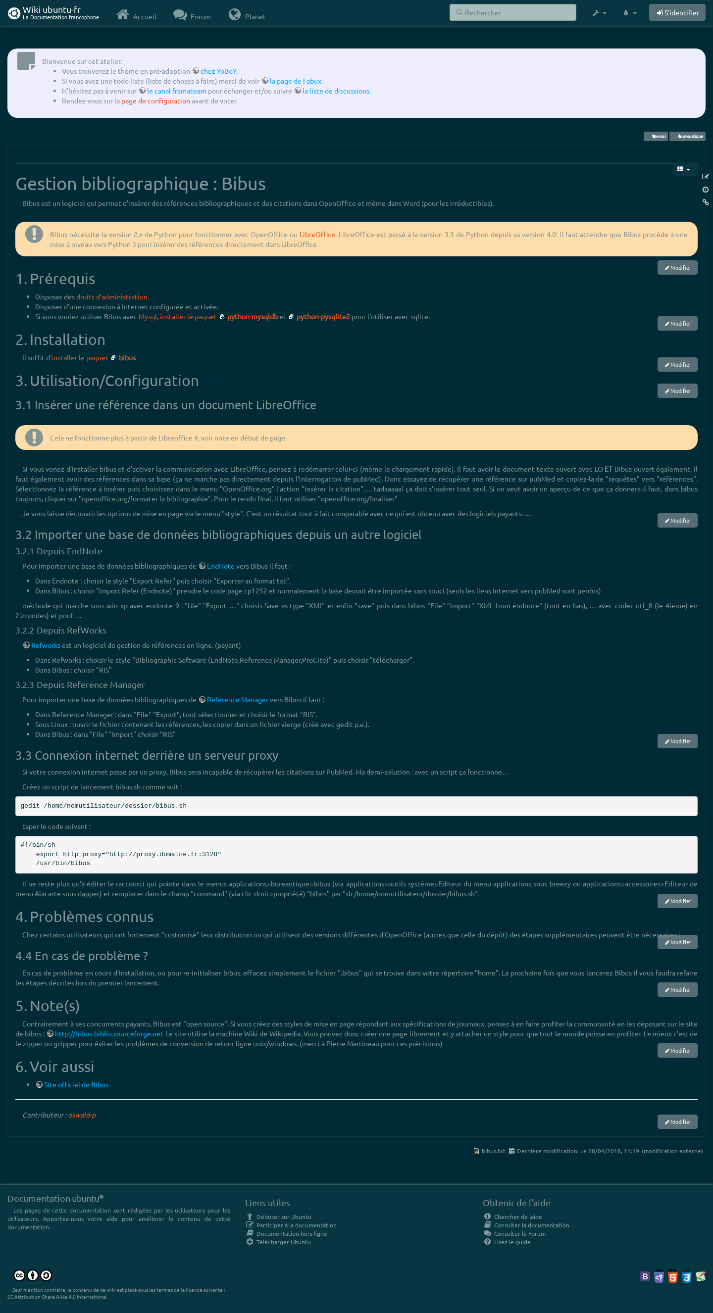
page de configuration (155, 100)
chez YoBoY (218, 70)
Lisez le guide (507, 1242)
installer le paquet (188, 316)
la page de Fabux (295, 80)
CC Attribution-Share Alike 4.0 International (57, 1296)
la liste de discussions (336, 90)
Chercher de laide (512, 1216)
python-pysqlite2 (323, 316)
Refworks (45, 644)
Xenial (655, 136)
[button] (599, 13)
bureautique (687, 136)
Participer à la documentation (291, 1225)
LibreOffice (317, 234)
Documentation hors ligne (286, 1233)
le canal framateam (176, 90)
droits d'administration (112, 296)
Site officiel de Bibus (76, 1084)
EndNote (221, 565)
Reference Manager (237, 699)
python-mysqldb (252, 316)
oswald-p (82, 1114)
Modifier (680, 267)
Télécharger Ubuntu (278, 1242)
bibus (127, 357)
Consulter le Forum (514, 1233)
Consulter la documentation (526, 1225)
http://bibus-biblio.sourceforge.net (109, 1033)
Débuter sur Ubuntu (278, 1216)
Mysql (148, 316)
